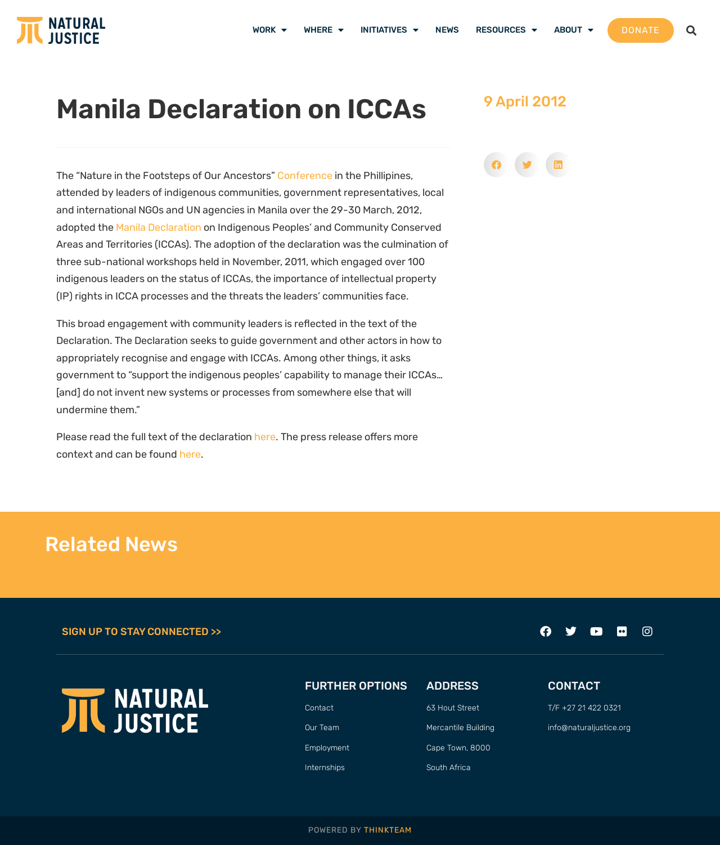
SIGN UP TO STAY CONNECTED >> (141, 631)
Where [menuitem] (324, 30)
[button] (691, 30)
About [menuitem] (573, 30)
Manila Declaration (158, 227)
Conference (304, 175)
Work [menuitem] (270, 30)
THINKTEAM (388, 830)
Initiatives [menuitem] (389, 30)
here (265, 437)
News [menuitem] (447, 30)
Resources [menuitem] (506, 30)
